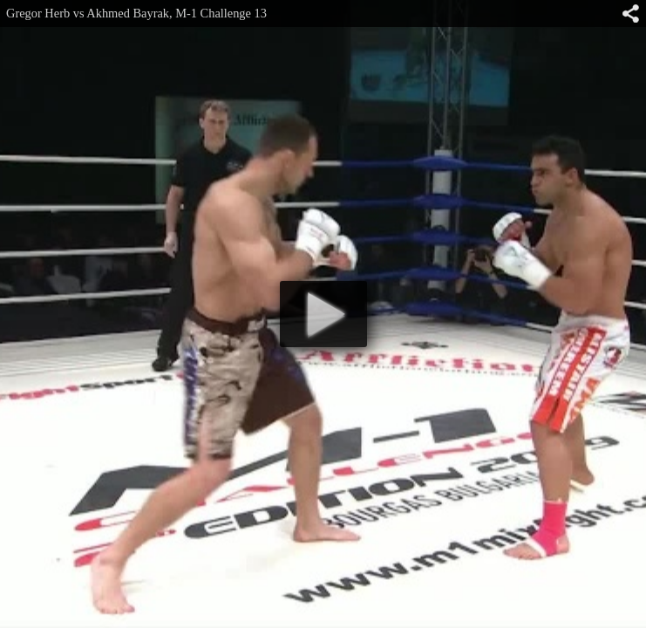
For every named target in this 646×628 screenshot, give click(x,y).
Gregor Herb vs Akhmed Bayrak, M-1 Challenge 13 (136, 13)
